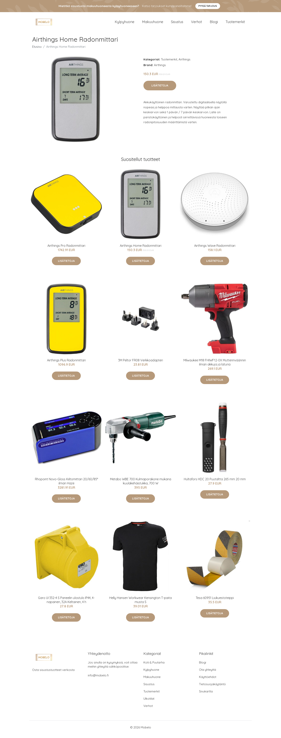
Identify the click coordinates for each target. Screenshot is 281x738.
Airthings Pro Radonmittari (66, 249)
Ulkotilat (148, 702)
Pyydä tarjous (207, 5)
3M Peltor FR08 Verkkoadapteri (140, 364)
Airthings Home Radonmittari (140, 249)
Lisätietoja (159, 89)
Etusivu (37, 50)
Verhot (196, 24)
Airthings (184, 63)
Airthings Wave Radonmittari (214, 249)
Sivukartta (206, 695)
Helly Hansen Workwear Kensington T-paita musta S (140, 604)
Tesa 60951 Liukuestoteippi (215, 602)
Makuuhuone (152, 24)
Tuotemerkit (235, 24)
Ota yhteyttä (207, 673)
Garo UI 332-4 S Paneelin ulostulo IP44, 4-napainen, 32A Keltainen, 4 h (66, 604)
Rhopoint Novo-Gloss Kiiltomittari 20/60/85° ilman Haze (66, 485)
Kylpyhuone (124, 24)
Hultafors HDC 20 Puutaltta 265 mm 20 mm (215, 483)
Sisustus (177, 24)
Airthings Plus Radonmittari (66, 364)
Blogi (214, 24)
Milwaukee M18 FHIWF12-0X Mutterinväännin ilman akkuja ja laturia (214, 366)
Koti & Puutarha (154, 666)
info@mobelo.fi (98, 679)
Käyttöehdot (207, 681)
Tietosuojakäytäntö (212, 688)
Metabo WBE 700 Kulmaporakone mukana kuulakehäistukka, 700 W (140, 485)
